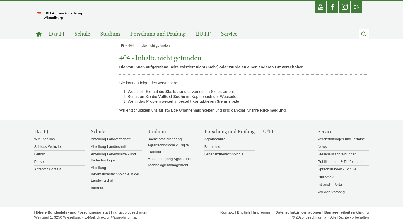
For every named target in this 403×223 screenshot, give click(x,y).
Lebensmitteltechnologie (223, 154)
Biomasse (212, 146)
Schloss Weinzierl (48, 146)
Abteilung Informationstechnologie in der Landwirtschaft (115, 174)
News (322, 146)
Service (229, 34)
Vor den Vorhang (331, 192)
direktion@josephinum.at (117, 217)
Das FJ (56, 34)
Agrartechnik (214, 139)
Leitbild (40, 154)
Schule (82, 34)
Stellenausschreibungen (337, 154)
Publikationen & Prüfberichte (340, 162)
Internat (97, 188)
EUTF (203, 34)
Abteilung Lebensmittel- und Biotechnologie (113, 157)
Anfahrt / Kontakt (47, 169)
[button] (364, 34)
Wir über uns (44, 139)
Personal (41, 162)
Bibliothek (325, 177)
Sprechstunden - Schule (337, 169)
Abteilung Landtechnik (109, 146)
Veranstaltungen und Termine (341, 139)
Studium (110, 34)
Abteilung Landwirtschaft (111, 139)
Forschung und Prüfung (158, 34)
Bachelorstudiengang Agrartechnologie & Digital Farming (168, 145)
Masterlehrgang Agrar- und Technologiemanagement (169, 162)
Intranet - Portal (330, 184)
